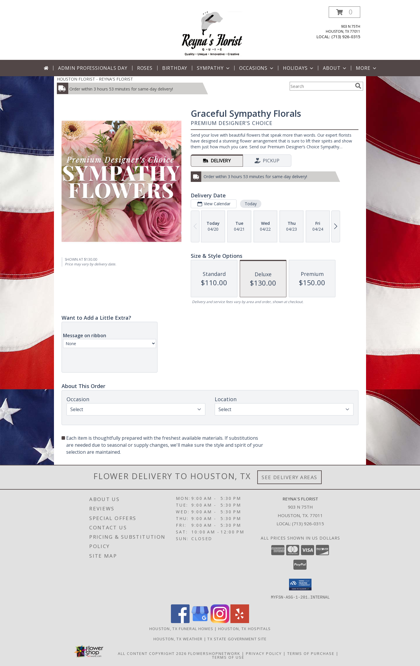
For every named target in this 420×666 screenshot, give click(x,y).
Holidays (298, 68)
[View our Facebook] (180, 621)
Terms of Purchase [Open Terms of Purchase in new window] (311, 653)
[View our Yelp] (239, 621)
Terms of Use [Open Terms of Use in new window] (228, 657)
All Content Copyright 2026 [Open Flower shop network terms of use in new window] (152, 653)
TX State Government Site (237, 638)
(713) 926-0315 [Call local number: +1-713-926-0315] (345, 36)
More (366, 68)
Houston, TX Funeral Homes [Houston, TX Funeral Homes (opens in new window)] (181, 628)
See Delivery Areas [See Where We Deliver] (289, 477)
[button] (344, 12)
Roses (145, 68)
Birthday (174, 68)
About (335, 68)
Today (251, 203)
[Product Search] (321, 86)
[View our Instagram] (220, 621)
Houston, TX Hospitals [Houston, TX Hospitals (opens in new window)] (244, 628)
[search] (358, 86)
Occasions (256, 68)
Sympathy (213, 68)
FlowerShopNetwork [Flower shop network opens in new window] (214, 653)
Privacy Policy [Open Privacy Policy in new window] (264, 653)
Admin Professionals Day (92, 68)
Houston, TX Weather (178, 638)
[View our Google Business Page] (200, 621)
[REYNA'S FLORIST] (212, 33)
